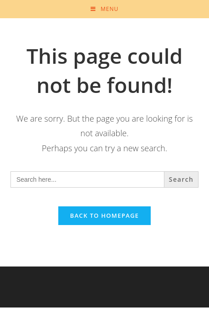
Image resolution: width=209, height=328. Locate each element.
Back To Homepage (104, 215)
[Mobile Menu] (104, 9)
